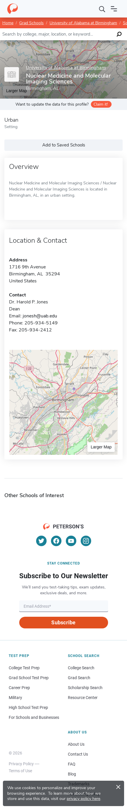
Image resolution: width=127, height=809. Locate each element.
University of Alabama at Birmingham (83, 23)
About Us (76, 744)
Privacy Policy (21, 763)
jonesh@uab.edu (40, 316)
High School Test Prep (28, 707)
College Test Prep (24, 667)
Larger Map (101, 447)
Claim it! (101, 104)
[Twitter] (41, 541)
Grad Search (79, 677)
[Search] (102, 8)
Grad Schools (31, 23)
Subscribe (63, 622)
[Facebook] (56, 541)
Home (7, 23)
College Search (81, 667)
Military (15, 697)
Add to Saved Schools (63, 145)
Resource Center (83, 697)
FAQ (71, 764)
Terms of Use (20, 770)
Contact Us (78, 754)
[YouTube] (71, 541)
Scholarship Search (85, 687)
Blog (72, 774)
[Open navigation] (114, 8)
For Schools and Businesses (34, 717)
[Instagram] (86, 541)
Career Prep (19, 687)
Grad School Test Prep (29, 677)
